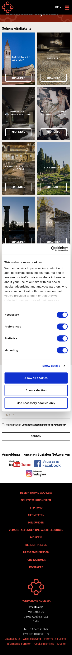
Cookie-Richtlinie (44, 643)
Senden (36, 436)
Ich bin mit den (34, 424)
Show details (51, 365)
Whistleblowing (32, 638)
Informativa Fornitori (19, 643)
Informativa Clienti (55, 638)
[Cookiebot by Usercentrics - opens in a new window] (51, 248)
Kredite (61, 643)
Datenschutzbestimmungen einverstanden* (44, 424)
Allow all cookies (36, 378)
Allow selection (36, 390)
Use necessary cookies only (36, 403)
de (58, 7)
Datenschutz (12, 638)
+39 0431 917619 (38, 629)
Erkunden (18, 77)
